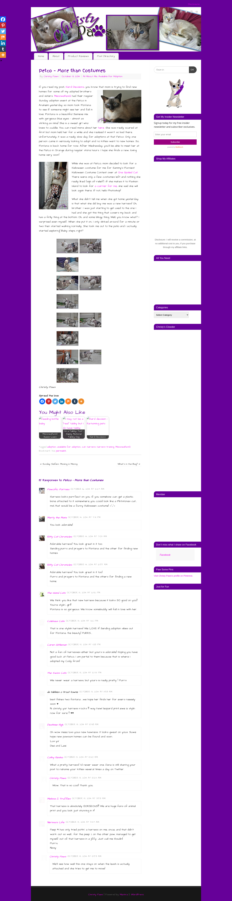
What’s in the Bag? (129, 463)
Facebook (165, 554)
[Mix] (68, 401)
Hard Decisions (75, 87)
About (56, 56)
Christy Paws (51, 76)
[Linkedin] (62, 401)
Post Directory (106, 56)
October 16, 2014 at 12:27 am (87, 488)
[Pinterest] (49, 401)
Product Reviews (78, 56)
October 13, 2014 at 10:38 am (82, 724)
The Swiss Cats (56, 672)
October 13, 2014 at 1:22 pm (82, 620)
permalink (61, 450)
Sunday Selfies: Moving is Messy (59, 463)
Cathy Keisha (55, 757)
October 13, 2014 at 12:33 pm (85, 672)
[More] (81, 401)
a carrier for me (106, 186)
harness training (105, 446)
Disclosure (194, 4)
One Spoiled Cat (128, 172)
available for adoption (68, 446)
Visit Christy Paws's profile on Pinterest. (173, 575)
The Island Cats (56, 592)
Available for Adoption (110, 76)
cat (84, 446)
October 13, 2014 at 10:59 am (85, 856)
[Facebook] (42, 401)
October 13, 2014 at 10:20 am (81, 756)
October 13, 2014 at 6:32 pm (83, 592)
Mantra (124, 894)
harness (91, 446)
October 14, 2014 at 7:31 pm (84, 516)
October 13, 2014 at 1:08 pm (84, 644)
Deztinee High (55, 724)
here (101, 128)
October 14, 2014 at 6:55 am (91, 564)
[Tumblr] (75, 401)
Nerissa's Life (55, 822)
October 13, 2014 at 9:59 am (89, 798)
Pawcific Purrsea (58, 489)
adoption (51, 446)
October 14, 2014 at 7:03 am (90, 536)
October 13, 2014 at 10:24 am (84, 777)
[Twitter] (55, 401)
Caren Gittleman (57, 644)
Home (41, 56)
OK (191, 69)
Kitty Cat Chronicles (59, 536)
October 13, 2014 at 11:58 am (95, 691)
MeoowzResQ (62, 96)
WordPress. (137, 894)
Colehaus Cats (56, 621)
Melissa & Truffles (59, 798)
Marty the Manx (57, 517)
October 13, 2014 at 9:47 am (82, 821)
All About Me (90, 76)
